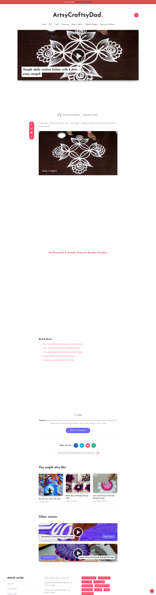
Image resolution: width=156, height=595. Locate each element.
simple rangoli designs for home (90, 423)
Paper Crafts (77, 24)
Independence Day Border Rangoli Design (59, 356)
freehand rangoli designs (69, 423)
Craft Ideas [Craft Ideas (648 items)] (87, 582)
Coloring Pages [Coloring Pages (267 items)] (104, 578)
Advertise (10, 584)
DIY (50, 24)
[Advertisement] (78, 99)
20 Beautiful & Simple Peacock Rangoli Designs (78, 252)
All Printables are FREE (83, 2)
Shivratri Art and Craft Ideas (50, 499)
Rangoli (79, 415)
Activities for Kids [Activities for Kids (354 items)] (89, 578)
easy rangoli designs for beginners (75, 420)
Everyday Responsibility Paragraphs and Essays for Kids (58, 584)
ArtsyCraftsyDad (78, 15)
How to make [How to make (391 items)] (87, 586)
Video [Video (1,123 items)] (107, 589)
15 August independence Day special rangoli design (63, 352)
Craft (56, 24)
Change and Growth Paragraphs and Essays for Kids (57, 591)
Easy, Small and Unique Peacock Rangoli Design (61, 348)
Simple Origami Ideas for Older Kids (56, 578)
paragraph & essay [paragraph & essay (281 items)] (102, 586)
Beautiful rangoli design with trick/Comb (58, 360)
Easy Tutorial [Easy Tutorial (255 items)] (99, 582)
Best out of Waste (107, 24)
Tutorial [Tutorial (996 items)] (98, 589)
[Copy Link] (78, 453)
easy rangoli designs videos (96, 420)
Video (104, 423)
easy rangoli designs (55, 420)
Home (44, 24)
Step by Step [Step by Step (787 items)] (87, 589)
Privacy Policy (12, 589)
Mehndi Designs (92, 24)
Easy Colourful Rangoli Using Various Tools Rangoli (62, 344)
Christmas (65, 24)
